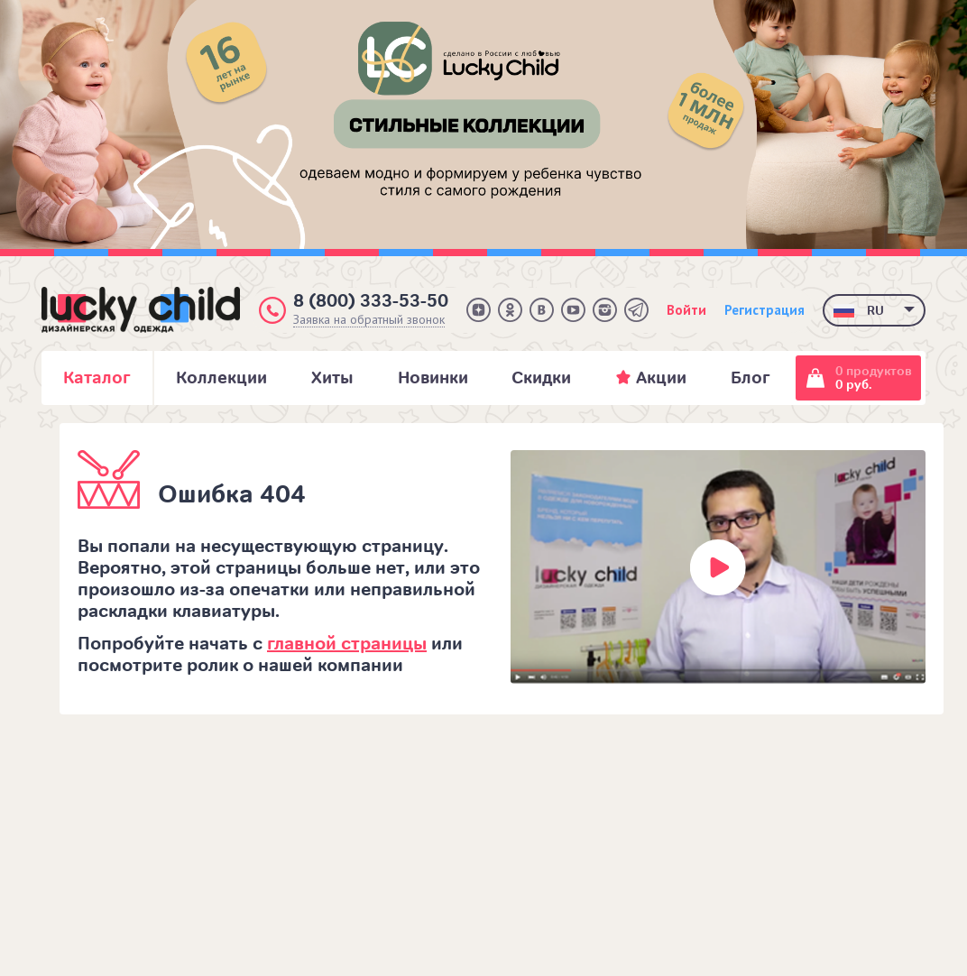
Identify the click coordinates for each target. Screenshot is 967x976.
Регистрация (764, 309)
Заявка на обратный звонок (369, 319)
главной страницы (347, 643)
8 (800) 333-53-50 (370, 301)
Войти (686, 309)
